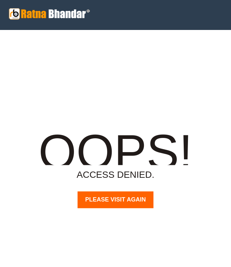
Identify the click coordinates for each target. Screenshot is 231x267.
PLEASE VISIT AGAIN (115, 199)
